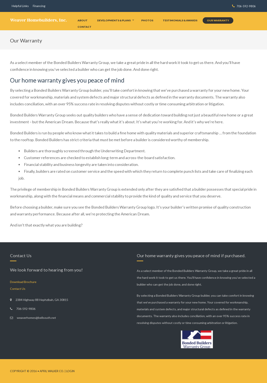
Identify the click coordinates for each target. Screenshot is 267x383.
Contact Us (17, 288)
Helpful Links (20, 5)
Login (70, 371)
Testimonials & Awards (180, 20)
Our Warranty (218, 20)
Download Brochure (23, 282)
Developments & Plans (114, 20)
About (83, 20)
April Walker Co (51, 371)
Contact (84, 26)
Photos (147, 20)
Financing (39, 5)
